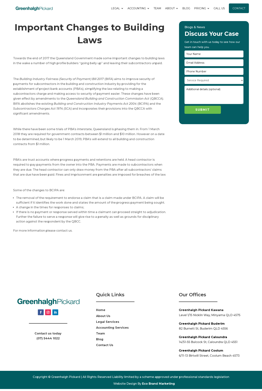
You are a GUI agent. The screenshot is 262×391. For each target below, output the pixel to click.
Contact (239, 8)
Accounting (137, 8)
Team (157, 8)
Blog (186, 8)
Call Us (219, 8)
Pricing (200, 8)
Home (100, 312)
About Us (103, 318)
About (170, 8)
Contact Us (104, 347)
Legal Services (107, 324)
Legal (115, 8)
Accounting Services (112, 329)
